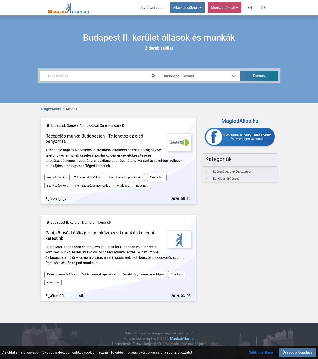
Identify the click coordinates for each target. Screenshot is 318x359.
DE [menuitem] (263, 8)
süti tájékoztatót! (180, 352)
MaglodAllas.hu (182, 338)
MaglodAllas (51, 109)
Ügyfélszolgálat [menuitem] (152, 8)
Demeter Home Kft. (97, 222)
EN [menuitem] (250, 8)
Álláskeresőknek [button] (187, 8)
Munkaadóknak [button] (224, 8)
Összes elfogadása (297, 352)
